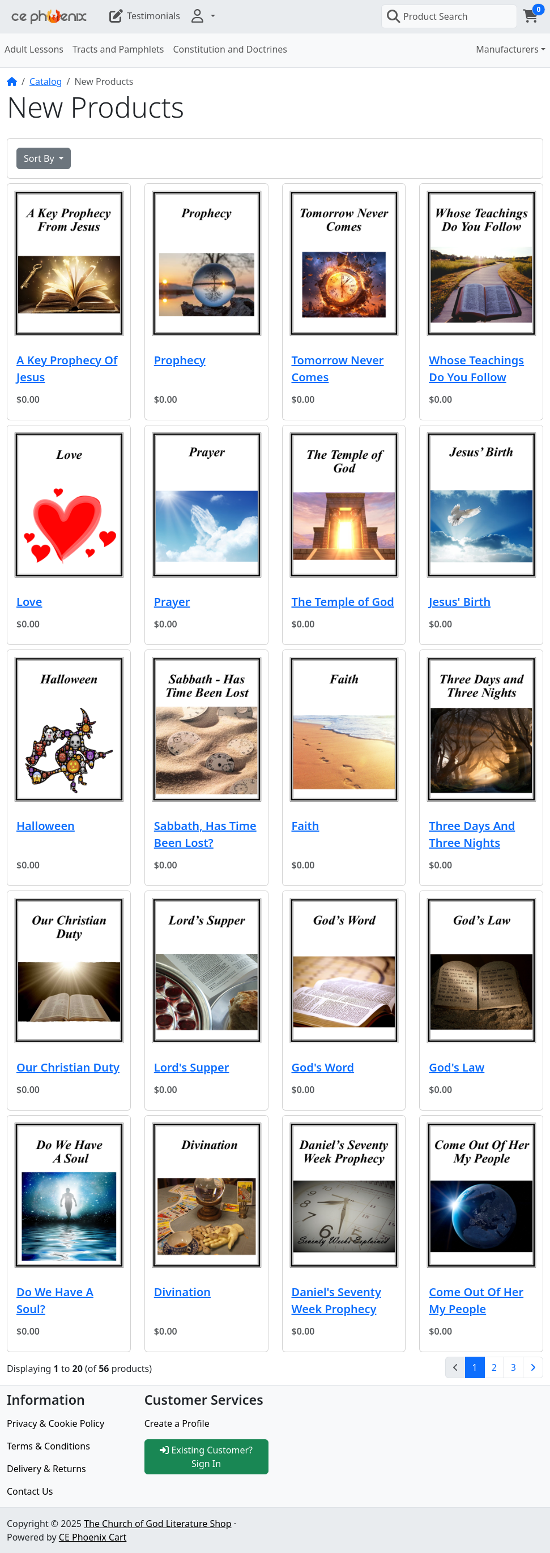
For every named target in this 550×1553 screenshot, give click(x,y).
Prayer (172, 601)
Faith (305, 825)
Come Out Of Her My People (476, 1300)
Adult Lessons (34, 49)
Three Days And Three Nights (472, 834)
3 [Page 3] (513, 1367)
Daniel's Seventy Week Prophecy (336, 1300)
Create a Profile (177, 1423)
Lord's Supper (191, 1067)
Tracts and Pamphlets (118, 49)
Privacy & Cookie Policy (55, 1423)
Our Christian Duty (68, 1067)
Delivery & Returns (46, 1468)
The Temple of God (343, 601)
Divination (182, 1292)
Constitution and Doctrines (230, 49)
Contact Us (30, 1491)
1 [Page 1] (478, 1367)
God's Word (323, 1067)
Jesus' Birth (460, 601)
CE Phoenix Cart (93, 1537)
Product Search (427, 16)
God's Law (456, 1067)
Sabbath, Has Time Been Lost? (205, 834)
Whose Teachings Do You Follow (476, 368)
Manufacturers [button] (507, 49)
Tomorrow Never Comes (338, 368)
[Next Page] (533, 1367)
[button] (202, 16)
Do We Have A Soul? (54, 1300)
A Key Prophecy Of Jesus (66, 368)
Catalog (45, 81)
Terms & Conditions (48, 1446)
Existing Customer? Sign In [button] (206, 1457)
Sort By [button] (40, 158)
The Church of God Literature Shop (157, 1523)
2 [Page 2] (494, 1367)
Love (29, 601)
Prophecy (180, 360)
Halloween (45, 825)
